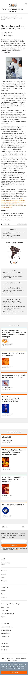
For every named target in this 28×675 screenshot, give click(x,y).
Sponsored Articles (7, 627)
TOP (24, 527)
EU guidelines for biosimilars (10, 294)
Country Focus (5, 607)
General (13, 16)
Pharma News (5, 633)
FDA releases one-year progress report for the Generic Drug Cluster (14, 312)
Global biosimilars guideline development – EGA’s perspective (12, 479)
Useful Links (5, 637)
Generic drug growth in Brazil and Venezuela (14, 306)
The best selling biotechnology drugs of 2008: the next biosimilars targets (13, 287)
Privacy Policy (17, 549)
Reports (3, 617)
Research (3, 581)
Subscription (5, 646)
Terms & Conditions (21, 658)
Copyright (14, 660)
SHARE (4, 527)
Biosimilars (4, 587)
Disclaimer (8, 660)
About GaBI (5, 285)
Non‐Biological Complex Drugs (10, 604)
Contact (21, 660)
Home (2, 16)
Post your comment (8, 35)
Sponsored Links (6, 630)
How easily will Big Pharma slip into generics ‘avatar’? (13, 203)
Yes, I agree (14, 672)
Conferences (5, 623)
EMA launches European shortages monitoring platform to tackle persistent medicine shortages (13, 303)
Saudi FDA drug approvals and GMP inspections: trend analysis (11, 236)
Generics (8, 16)
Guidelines (4, 610)
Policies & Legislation (7, 613)
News (2, 577)
